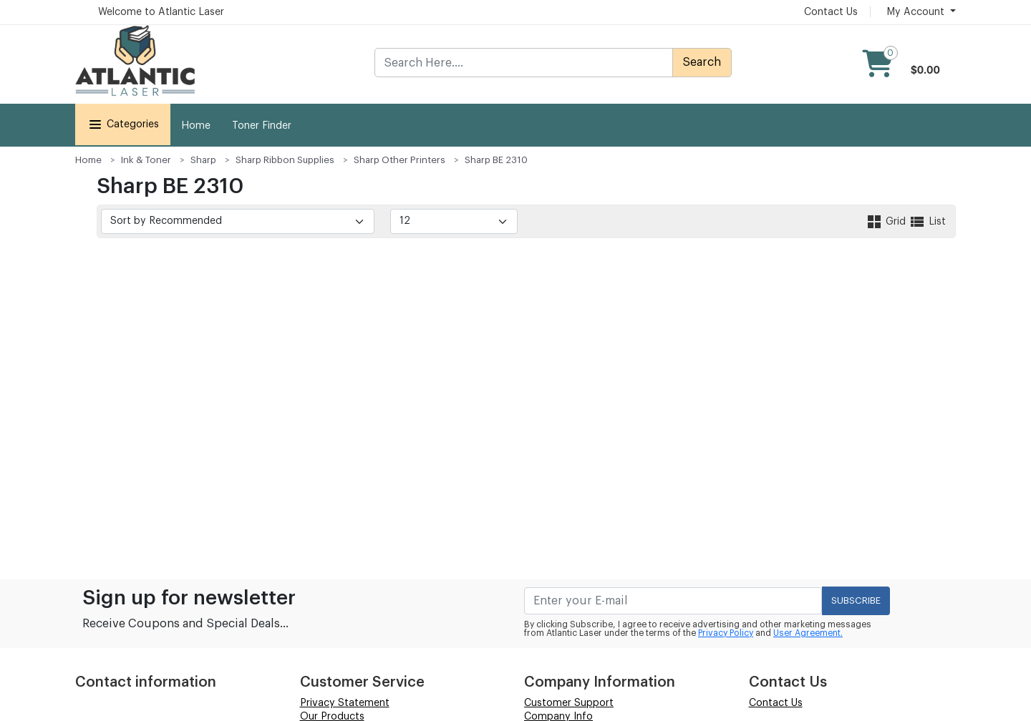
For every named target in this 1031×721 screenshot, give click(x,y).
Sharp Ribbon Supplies (285, 160)
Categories (123, 124)
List (927, 222)
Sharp (203, 160)
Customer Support (569, 703)
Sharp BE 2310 (496, 160)
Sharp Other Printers (399, 160)
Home (195, 126)
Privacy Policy (725, 633)
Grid (887, 222)
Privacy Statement (344, 703)
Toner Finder (261, 126)
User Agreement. (808, 633)
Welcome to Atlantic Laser (161, 12)
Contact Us (831, 12)
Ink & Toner (146, 160)
